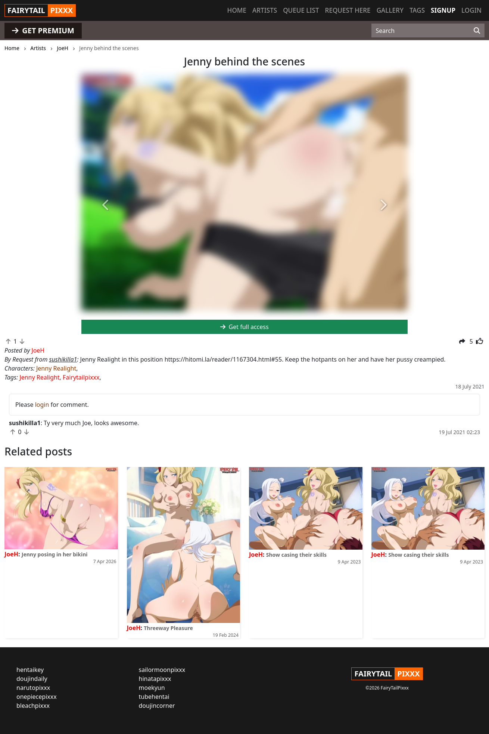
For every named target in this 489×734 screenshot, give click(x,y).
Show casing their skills (296, 554)
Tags (417, 10)
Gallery (390, 10)
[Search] (477, 31)
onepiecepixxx (36, 696)
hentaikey (30, 670)
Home (236, 10)
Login (471, 10)
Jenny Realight (56, 368)
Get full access (244, 327)
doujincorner (157, 705)
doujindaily (31, 679)
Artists (264, 10)
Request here (348, 10)
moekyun (152, 688)
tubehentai (154, 696)
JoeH (11, 554)
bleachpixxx (33, 705)
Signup (443, 10)
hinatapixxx (155, 679)
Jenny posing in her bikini (55, 554)
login (42, 404)
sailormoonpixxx (162, 670)
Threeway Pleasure (168, 628)
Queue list (301, 10)
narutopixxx (33, 688)
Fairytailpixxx (81, 377)
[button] (105, 205)
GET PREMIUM (43, 30)
